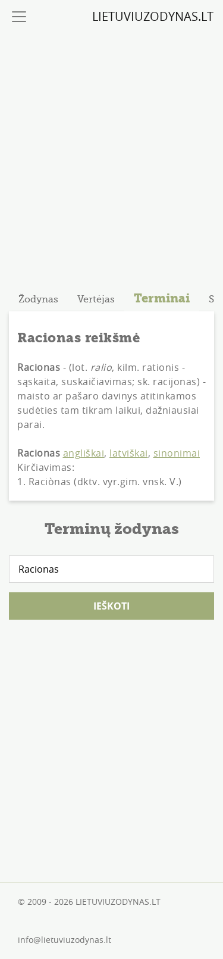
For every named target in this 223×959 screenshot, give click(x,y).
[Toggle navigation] (19, 16)
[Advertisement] (111, 155)
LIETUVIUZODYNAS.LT (152, 16)
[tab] (38, 299)
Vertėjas (96, 299)
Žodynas (38, 299)
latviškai (128, 453)
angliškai (84, 453)
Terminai (162, 298)
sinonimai (176, 453)
